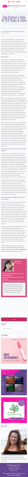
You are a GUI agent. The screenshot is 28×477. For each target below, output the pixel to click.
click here (22, 249)
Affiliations (18, 475)
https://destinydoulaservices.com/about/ (13, 273)
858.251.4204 (14, 470)
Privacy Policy (10, 475)
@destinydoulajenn (7, 275)
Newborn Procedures (18, 31)
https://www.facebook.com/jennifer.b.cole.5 (14, 280)
